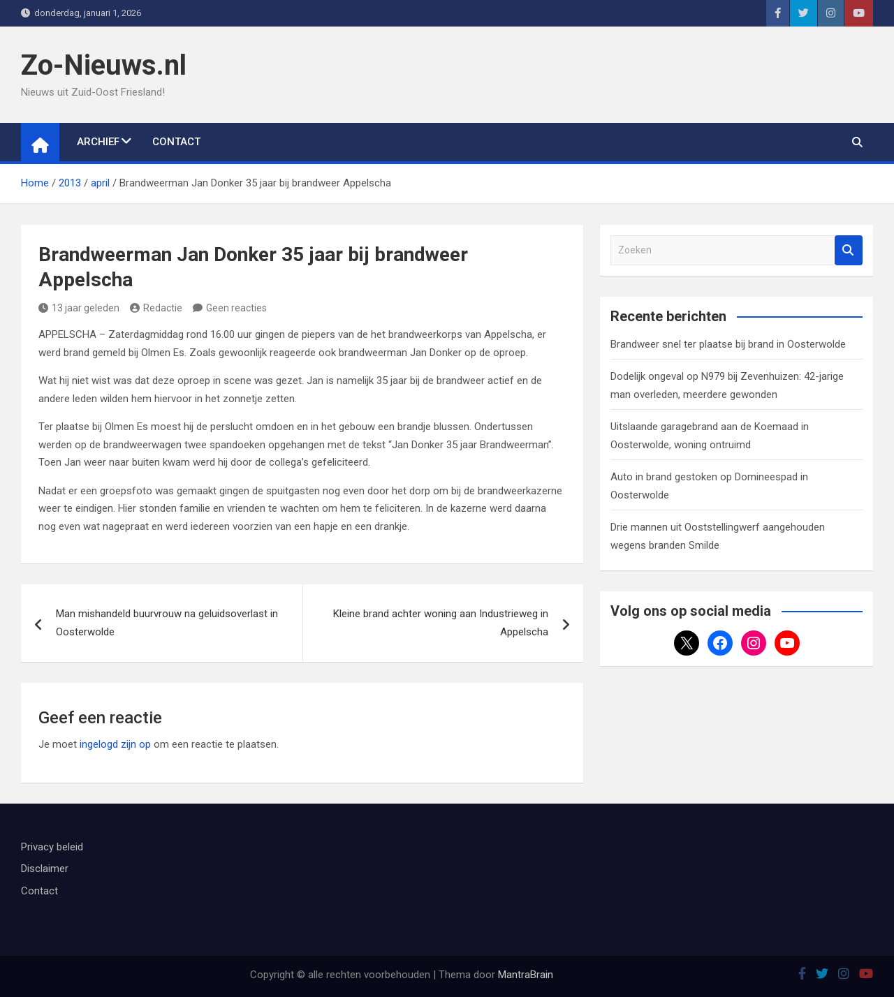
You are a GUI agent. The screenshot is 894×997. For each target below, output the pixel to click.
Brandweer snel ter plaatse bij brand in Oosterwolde (728, 344)
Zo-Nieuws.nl (103, 65)
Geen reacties (236, 307)
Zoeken (849, 250)
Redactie (156, 307)
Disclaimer (44, 868)
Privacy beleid (52, 847)
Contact (176, 141)
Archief (98, 141)
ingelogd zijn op (115, 744)
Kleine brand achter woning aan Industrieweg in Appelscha (440, 622)
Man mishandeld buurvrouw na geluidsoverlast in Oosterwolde (167, 622)
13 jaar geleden (78, 307)
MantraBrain (525, 974)
